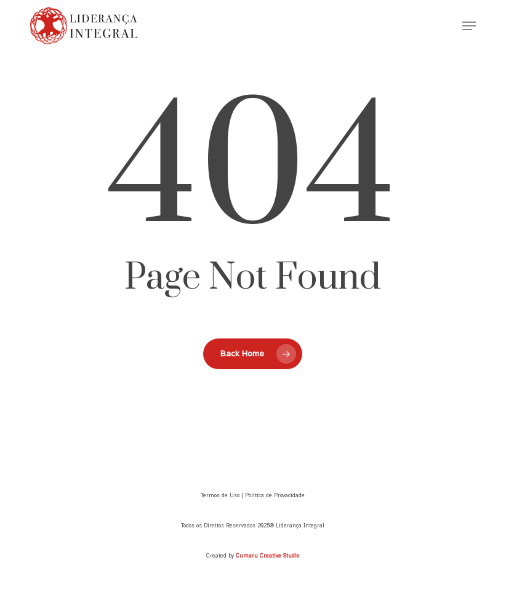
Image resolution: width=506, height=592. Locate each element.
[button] (469, 26)
